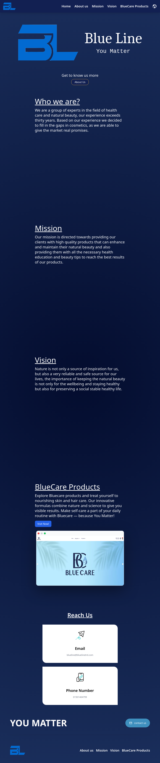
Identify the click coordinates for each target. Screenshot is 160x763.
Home (66, 6)
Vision (112, 6)
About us (81, 6)
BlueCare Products (134, 6)
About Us (80, 82)
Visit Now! (43, 524)
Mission (98, 6)
